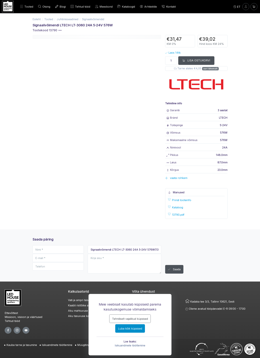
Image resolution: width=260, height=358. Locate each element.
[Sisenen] (245, 6)
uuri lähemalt (210, 68)
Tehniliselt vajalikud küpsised (130, 318)
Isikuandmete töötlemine (130, 345)
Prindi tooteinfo (181, 200)
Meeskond (104, 6)
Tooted (26, 6)
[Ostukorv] (254, 6)
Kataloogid (126, 6)
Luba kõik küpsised (130, 328)
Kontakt (169, 6)
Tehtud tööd (80, 6)
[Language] (236, 6)
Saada (174, 269)
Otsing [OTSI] (44, 6)
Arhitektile (148, 6)
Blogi (60, 6)
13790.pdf (178, 214)
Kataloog (177, 207)
